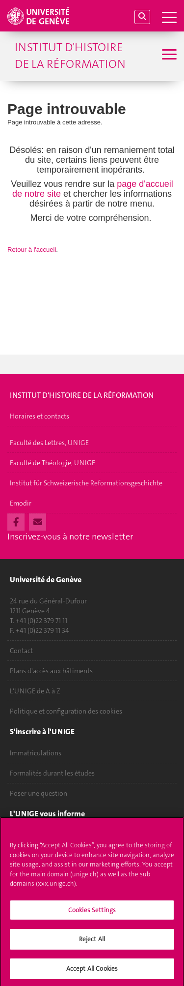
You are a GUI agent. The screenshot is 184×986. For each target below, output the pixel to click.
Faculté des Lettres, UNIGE (49, 442)
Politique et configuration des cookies (66, 711)
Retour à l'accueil (31, 249)
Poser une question (38, 793)
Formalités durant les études (52, 773)
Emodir (20, 503)
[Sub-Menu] (168, 55)
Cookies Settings (92, 912)
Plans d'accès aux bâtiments (51, 670)
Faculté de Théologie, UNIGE (52, 462)
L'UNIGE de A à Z (35, 691)
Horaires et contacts (39, 416)
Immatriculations (35, 752)
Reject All (92, 942)
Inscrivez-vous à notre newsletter (70, 536)
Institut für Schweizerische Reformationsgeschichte (86, 482)
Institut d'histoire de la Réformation (70, 55)
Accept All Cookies (92, 971)
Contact (21, 650)
